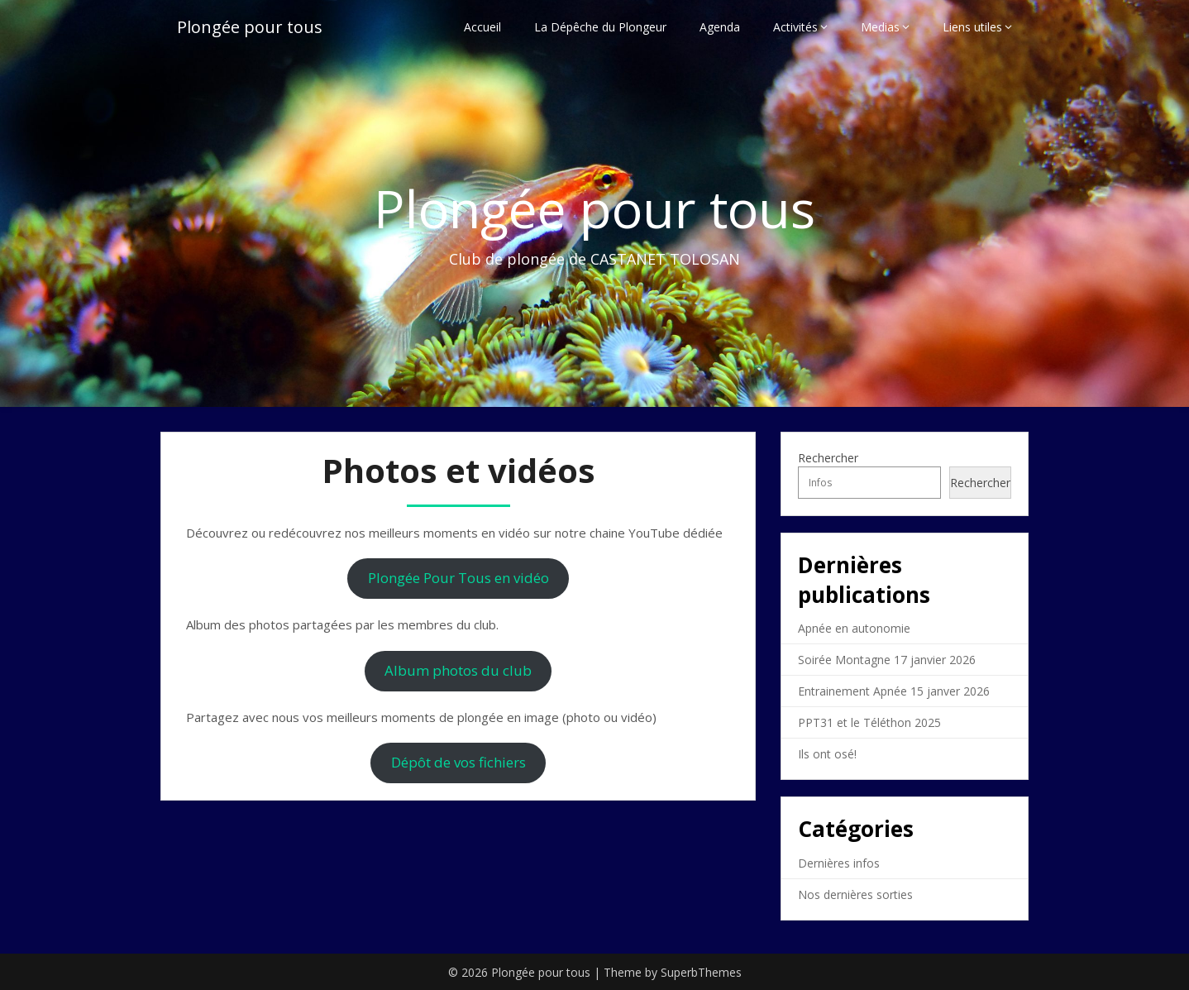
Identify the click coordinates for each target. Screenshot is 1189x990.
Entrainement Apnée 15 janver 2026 (894, 691)
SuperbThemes (701, 972)
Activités (795, 27)
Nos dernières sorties (855, 894)
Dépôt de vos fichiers (458, 762)
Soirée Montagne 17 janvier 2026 (887, 659)
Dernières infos (839, 863)
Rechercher (828, 458)
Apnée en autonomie (854, 628)
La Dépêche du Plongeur (600, 27)
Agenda (720, 27)
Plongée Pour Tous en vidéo (458, 577)
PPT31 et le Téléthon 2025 (869, 722)
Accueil (482, 27)
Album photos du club (458, 670)
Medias (880, 27)
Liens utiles (972, 27)
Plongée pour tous (249, 27)
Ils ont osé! (827, 754)
